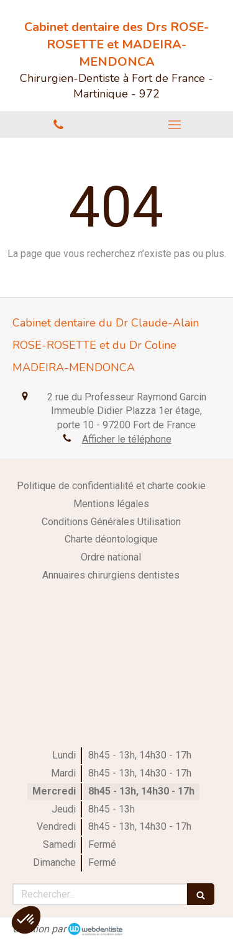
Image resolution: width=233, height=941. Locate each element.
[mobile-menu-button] (175, 124)
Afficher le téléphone (126, 439)
